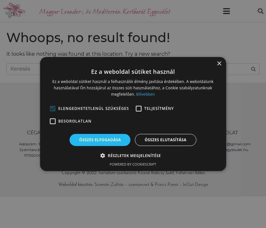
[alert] (133, 114)
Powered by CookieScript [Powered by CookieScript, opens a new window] (133, 164)
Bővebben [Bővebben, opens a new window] (145, 94)
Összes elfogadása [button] (100, 139)
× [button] (219, 63)
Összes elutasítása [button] (165, 139)
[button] (52, 108)
